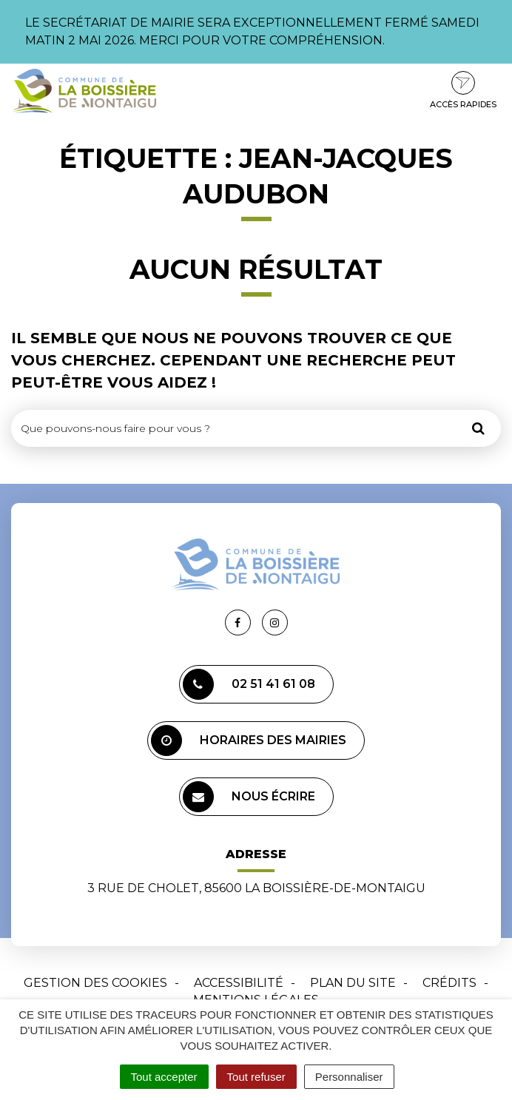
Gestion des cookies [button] (95, 983)
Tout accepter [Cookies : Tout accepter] (164, 1076)
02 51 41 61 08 (249, 684)
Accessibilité (238, 983)
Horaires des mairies (248, 740)
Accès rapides (463, 90)
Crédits (449, 983)
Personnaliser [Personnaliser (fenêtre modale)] (349, 1076)
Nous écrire (249, 796)
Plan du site (353, 983)
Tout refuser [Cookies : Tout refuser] (256, 1076)
